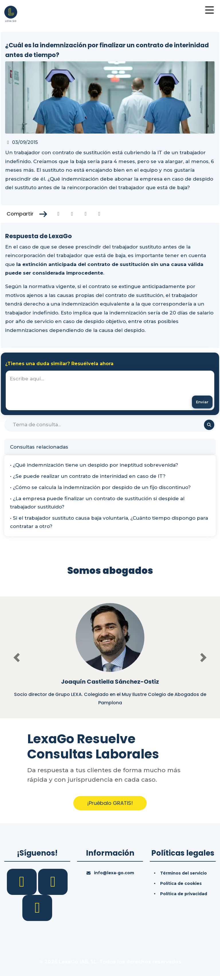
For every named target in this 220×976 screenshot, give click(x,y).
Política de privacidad (183, 893)
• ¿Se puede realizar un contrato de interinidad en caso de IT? (88, 476)
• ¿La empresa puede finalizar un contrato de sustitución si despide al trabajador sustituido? (97, 503)
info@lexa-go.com (114, 872)
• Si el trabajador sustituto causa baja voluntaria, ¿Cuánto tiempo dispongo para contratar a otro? (109, 522)
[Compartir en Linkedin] (85, 214)
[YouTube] (37, 907)
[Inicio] (10, 13)
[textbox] (110, 390)
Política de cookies (181, 883)
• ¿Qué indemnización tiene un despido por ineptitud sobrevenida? (94, 465)
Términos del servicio (183, 873)
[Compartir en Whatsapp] (99, 214)
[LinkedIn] (53, 881)
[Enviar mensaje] (202, 402)
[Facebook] (22, 881)
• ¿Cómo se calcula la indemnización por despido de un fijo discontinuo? (100, 487)
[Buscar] (110, 425)
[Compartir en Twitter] (72, 214)
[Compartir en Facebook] (58, 214)
